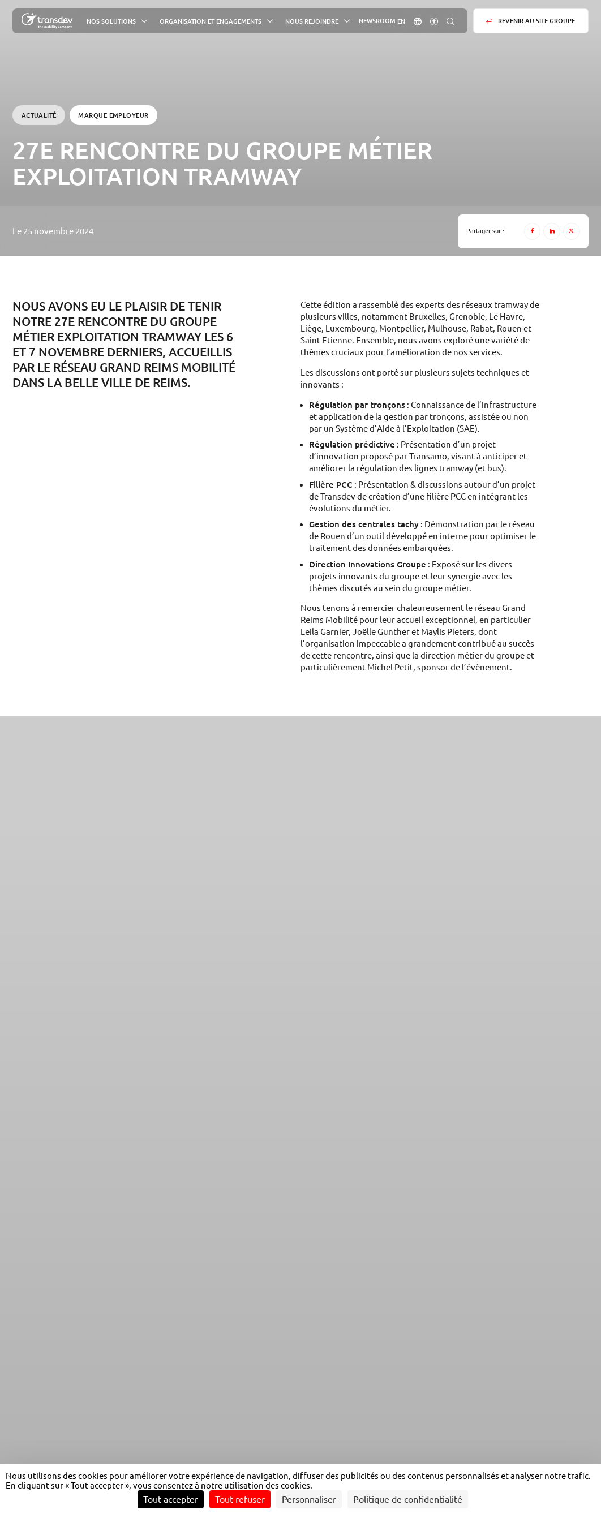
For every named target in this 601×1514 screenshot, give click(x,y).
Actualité (39, 115)
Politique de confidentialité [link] (407, 1499)
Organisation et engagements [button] (210, 21)
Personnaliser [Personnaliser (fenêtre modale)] (309, 1499)
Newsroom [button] (377, 21)
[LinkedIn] (551, 231)
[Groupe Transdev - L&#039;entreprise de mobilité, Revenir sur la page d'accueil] (47, 21)
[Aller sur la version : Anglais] (401, 21)
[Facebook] (532, 231)
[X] (571, 231)
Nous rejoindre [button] (311, 21)
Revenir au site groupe (536, 20)
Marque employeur (113, 115)
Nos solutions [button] (111, 21)
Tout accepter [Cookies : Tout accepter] (170, 1499)
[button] (418, 20)
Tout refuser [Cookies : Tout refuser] (240, 1499)
